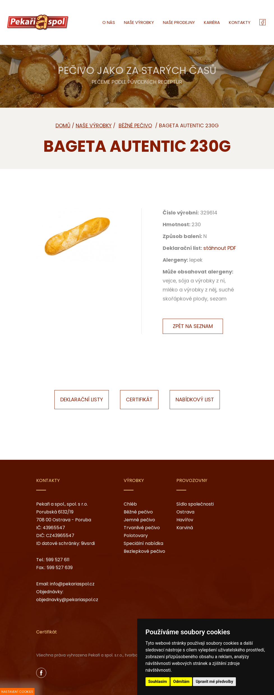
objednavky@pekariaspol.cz (67, 599)
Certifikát (139, 399)
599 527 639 (60, 567)
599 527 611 (58, 559)
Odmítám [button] (181, 681)
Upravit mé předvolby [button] (214, 681)
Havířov (184, 520)
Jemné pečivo (139, 520)
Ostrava (185, 512)
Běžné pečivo (138, 512)
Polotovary (136, 535)
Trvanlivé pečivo (142, 527)
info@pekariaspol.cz (72, 584)
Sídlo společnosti (195, 504)
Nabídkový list (195, 399)
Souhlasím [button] (157, 681)
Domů (63, 125)
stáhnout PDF (219, 248)
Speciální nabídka (143, 543)
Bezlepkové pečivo (144, 551)
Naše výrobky (94, 125)
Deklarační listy (81, 399)
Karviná (184, 527)
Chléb (130, 504)
